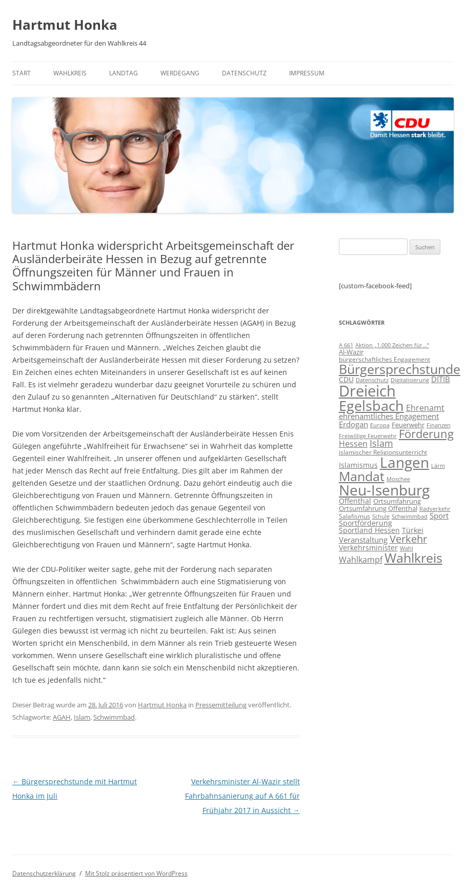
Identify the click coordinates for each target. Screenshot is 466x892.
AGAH (62, 717)
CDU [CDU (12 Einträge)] (346, 379)
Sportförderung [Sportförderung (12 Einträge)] (365, 523)
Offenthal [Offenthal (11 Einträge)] (355, 501)
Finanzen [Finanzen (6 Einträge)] (439, 425)
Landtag (123, 73)
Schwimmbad (114, 717)
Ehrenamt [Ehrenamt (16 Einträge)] (425, 407)
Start (21, 73)
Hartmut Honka (64, 24)
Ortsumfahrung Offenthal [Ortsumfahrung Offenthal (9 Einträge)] (378, 508)
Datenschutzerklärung (44, 873)
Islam (82, 717)
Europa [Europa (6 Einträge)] (380, 425)
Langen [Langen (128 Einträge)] (404, 462)
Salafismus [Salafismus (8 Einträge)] (354, 516)
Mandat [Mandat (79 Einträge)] (361, 476)
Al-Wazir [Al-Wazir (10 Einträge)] (351, 351)
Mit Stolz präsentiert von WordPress (136, 873)
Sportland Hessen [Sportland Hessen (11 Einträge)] (369, 530)
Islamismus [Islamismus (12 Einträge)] (358, 465)
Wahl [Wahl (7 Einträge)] (406, 548)
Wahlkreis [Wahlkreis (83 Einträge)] (413, 557)
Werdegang (179, 73)
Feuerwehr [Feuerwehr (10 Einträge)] (408, 424)
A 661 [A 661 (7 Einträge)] (346, 345)
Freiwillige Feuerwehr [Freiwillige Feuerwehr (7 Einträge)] (368, 436)
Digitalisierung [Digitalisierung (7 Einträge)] (410, 380)
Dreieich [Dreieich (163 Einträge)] (367, 391)
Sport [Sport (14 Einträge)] (439, 515)
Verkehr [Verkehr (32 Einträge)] (408, 539)
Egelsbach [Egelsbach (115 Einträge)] (371, 405)
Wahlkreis (70, 73)
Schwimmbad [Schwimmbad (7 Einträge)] (410, 516)
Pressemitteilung (221, 704)
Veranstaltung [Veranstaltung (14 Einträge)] (363, 539)
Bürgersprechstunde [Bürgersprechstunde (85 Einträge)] (399, 369)
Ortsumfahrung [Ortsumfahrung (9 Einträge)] (397, 501)
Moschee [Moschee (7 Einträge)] (398, 479)
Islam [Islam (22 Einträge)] (381, 443)
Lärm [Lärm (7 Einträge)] (438, 465)
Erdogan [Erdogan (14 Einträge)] (353, 424)
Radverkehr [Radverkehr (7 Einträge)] (435, 508)
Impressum (307, 73)
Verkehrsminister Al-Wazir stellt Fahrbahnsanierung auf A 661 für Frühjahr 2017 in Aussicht (242, 796)
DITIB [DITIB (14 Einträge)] (440, 379)
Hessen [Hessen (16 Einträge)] (353, 443)
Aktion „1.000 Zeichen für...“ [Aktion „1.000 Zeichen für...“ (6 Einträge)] (392, 345)
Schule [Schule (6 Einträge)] (381, 516)
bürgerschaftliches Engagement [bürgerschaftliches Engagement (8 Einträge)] (384, 359)
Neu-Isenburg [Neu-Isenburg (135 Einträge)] (384, 490)
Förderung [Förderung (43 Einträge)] (426, 433)
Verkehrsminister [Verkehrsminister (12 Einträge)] (368, 547)
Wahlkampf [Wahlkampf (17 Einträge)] (360, 559)
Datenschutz (244, 73)
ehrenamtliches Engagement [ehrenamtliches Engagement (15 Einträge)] (389, 416)
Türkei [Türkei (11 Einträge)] (412, 530)
